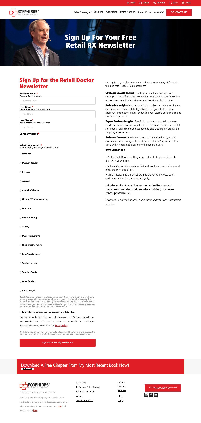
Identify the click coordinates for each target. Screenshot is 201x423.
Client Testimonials (85, 391)
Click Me (27, 369)
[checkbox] (58, 222)
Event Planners (127, 12)
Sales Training (82, 12)
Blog (120, 396)
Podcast (122, 390)
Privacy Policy (61, 326)
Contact (121, 386)
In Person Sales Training (88, 387)
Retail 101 (144, 12)
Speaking (98, 12)
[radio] (58, 154)
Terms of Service (84, 400)
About (159, 12)
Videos (121, 382)
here (60, 406)
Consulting (111, 12)
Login (120, 400)
